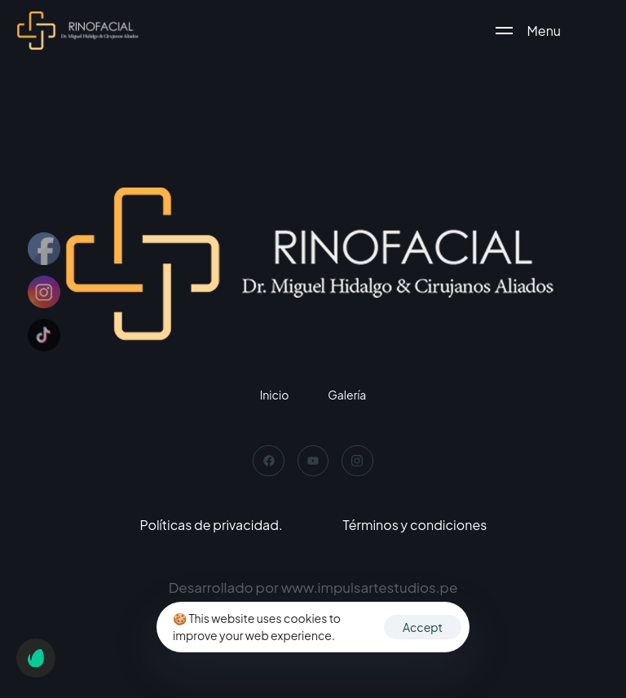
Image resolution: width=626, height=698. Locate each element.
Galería (347, 394)
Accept (423, 627)
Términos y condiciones (415, 524)
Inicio (274, 394)
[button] (35, 658)
